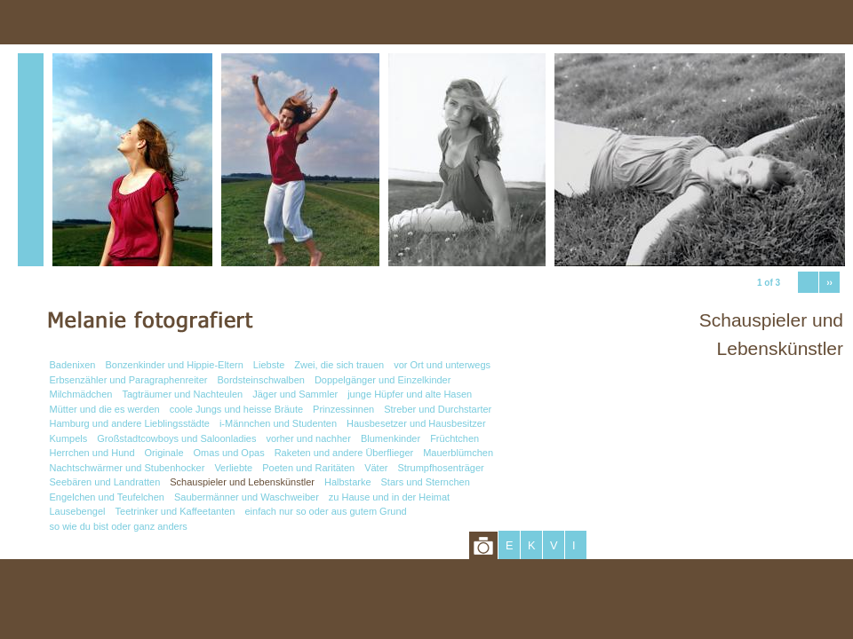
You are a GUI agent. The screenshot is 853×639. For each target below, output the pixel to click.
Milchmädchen (81, 394)
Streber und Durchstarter (437, 409)
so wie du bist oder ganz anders (118, 526)
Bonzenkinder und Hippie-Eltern (174, 364)
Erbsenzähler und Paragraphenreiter (129, 380)
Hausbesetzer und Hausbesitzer (416, 423)
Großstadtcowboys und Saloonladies (176, 438)
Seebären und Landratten (105, 482)
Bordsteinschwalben (260, 380)
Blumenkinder (390, 438)
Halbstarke (347, 482)
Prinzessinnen (343, 409)
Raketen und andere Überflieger (344, 452)
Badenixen (73, 364)
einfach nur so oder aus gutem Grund (325, 511)
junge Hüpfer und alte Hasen (409, 394)
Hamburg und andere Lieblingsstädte (130, 423)
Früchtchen (454, 438)
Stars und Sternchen (425, 482)
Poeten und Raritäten (308, 467)
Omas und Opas (229, 452)
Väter (375, 467)
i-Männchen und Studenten (278, 423)
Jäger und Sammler (295, 394)
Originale (164, 452)
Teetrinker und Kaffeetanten (175, 511)
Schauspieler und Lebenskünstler (242, 482)
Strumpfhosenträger (440, 467)
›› (829, 283)
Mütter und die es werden (105, 409)
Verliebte (233, 467)
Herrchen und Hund (92, 452)
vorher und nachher (308, 438)
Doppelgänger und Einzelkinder (383, 380)
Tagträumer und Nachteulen (182, 394)
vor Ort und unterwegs (442, 364)
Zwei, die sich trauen (339, 364)
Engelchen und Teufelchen (107, 497)
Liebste (268, 364)
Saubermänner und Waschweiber (246, 497)
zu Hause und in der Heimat (389, 497)
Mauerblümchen (458, 452)
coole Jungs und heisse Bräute (236, 409)
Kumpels (69, 438)
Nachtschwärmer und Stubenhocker (127, 467)
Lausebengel (78, 511)
